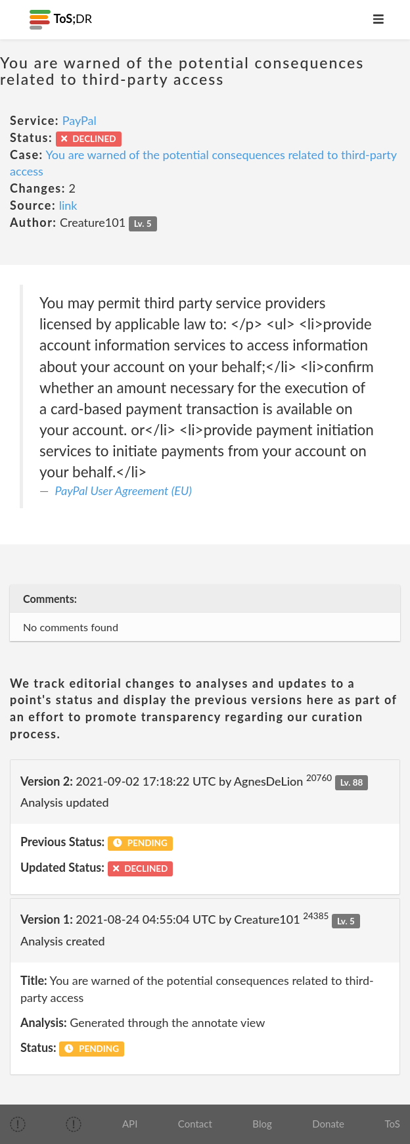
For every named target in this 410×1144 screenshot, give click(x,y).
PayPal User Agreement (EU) (123, 490)
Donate (328, 1124)
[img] (18, 1124)
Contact (195, 1124)
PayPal (79, 120)
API (129, 1124)
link (68, 205)
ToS (392, 1124)
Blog (261, 1124)
